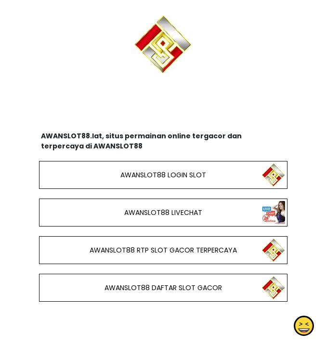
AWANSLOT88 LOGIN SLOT (163, 175)
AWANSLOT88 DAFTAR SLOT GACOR (163, 288)
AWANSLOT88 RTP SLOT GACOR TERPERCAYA (162, 250)
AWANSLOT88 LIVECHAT (163, 212)
